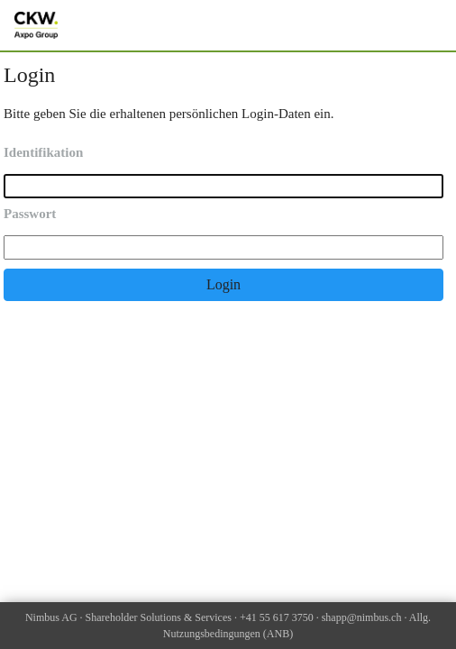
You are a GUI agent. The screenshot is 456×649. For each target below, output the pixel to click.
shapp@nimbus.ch (362, 617)
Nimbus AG (51, 617)
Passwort (30, 213)
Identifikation (43, 152)
